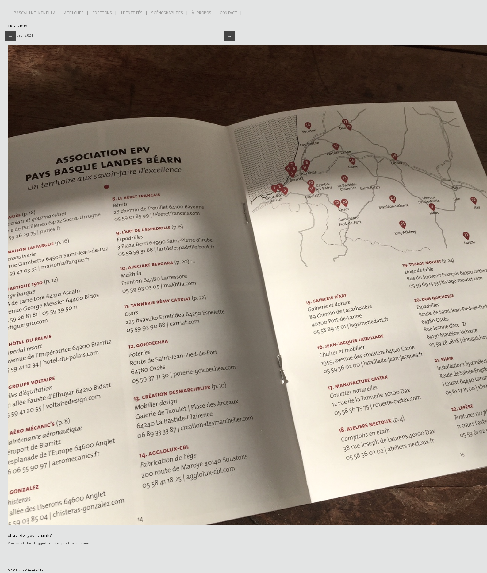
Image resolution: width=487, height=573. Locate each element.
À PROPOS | (204, 12)
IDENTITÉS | (134, 12)
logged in (43, 543)
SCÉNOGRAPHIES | (169, 12)
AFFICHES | (76, 12)
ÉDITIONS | (104, 12)
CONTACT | (231, 12)
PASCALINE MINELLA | (37, 12)
